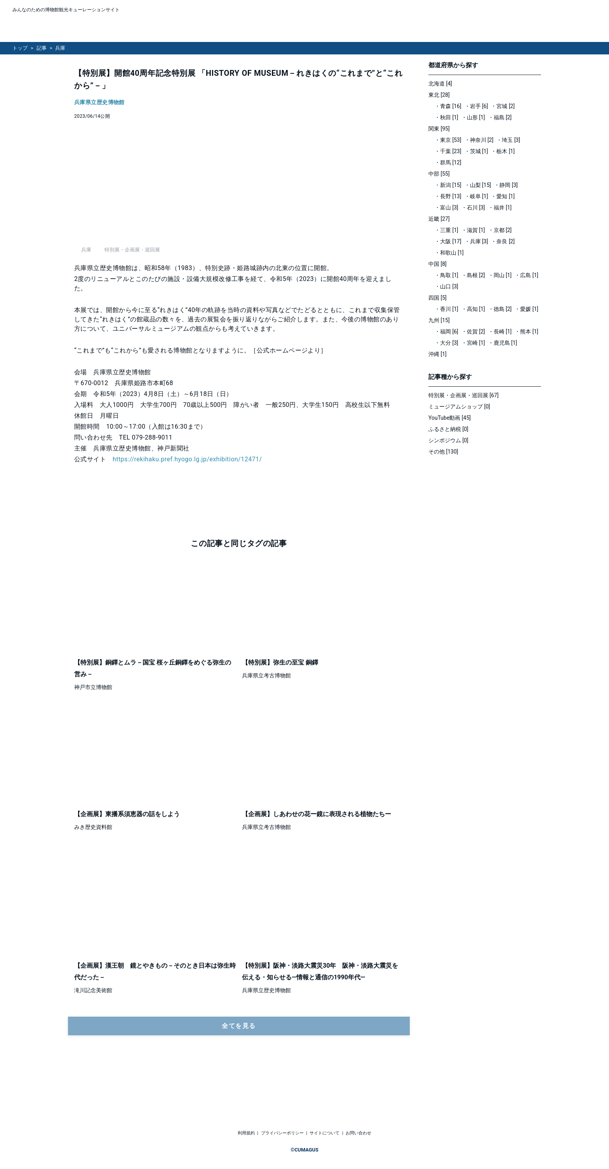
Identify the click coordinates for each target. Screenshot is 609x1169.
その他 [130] (443, 451)
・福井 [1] (500, 207)
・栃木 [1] (503, 151)
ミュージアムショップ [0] (459, 406)
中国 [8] (437, 264)
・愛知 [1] (503, 196)
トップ (20, 48)
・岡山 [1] (500, 275)
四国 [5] (437, 298)
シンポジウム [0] (448, 440)
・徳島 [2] (500, 309)
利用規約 (246, 1133)
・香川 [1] (446, 309)
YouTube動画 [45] (449, 418)
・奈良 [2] (503, 241)
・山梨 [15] (478, 185)
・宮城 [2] (503, 106)
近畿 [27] (439, 219)
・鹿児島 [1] (502, 343)
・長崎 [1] (500, 331)
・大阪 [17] (448, 241)
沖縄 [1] (437, 354)
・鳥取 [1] (446, 275)
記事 (42, 48)
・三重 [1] (446, 230)
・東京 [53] (448, 140)
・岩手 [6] (476, 106)
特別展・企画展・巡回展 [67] (463, 395)
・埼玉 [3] (508, 140)
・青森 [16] (448, 106)
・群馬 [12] (448, 162)
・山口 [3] (446, 286)
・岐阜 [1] (476, 196)
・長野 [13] (448, 196)
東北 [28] (439, 95)
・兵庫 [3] (476, 241)
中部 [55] (439, 174)
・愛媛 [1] (526, 309)
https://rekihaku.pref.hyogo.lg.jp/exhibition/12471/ (187, 502)
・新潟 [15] (448, 185)
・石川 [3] (473, 207)
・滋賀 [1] (473, 230)
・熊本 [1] (526, 331)
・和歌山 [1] (449, 253)
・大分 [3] (446, 343)
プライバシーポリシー (282, 1133)
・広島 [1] (526, 275)
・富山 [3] (446, 207)
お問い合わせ (358, 1133)
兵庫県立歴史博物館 (99, 102)
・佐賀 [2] (473, 331)
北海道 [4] (440, 83)
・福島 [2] (500, 117)
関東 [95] (439, 129)
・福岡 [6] (446, 331)
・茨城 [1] (476, 151)
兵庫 (60, 48)
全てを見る (239, 1068)
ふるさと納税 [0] (448, 429)
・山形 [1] (473, 117)
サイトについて (324, 1133)
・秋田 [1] (446, 117)
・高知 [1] (473, 309)
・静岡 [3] (506, 185)
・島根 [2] (473, 275)
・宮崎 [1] (473, 343)
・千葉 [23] (448, 151)
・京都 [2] (500, 230)
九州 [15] (439, 320)
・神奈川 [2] (479, 140)
